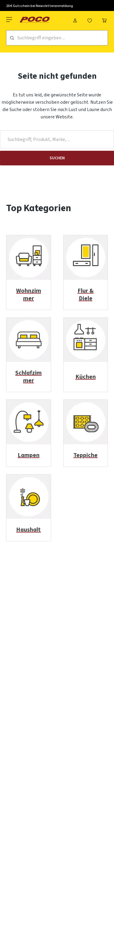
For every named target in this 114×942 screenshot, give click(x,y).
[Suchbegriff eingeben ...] (62, 38)
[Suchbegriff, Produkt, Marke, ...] (57, 139)
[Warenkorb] (104, 19)
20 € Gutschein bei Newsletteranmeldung (39, 6)
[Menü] (9, 19)
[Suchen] (12, 38)
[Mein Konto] (75, 19)
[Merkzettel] (89, 19)
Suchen (57, 158)
